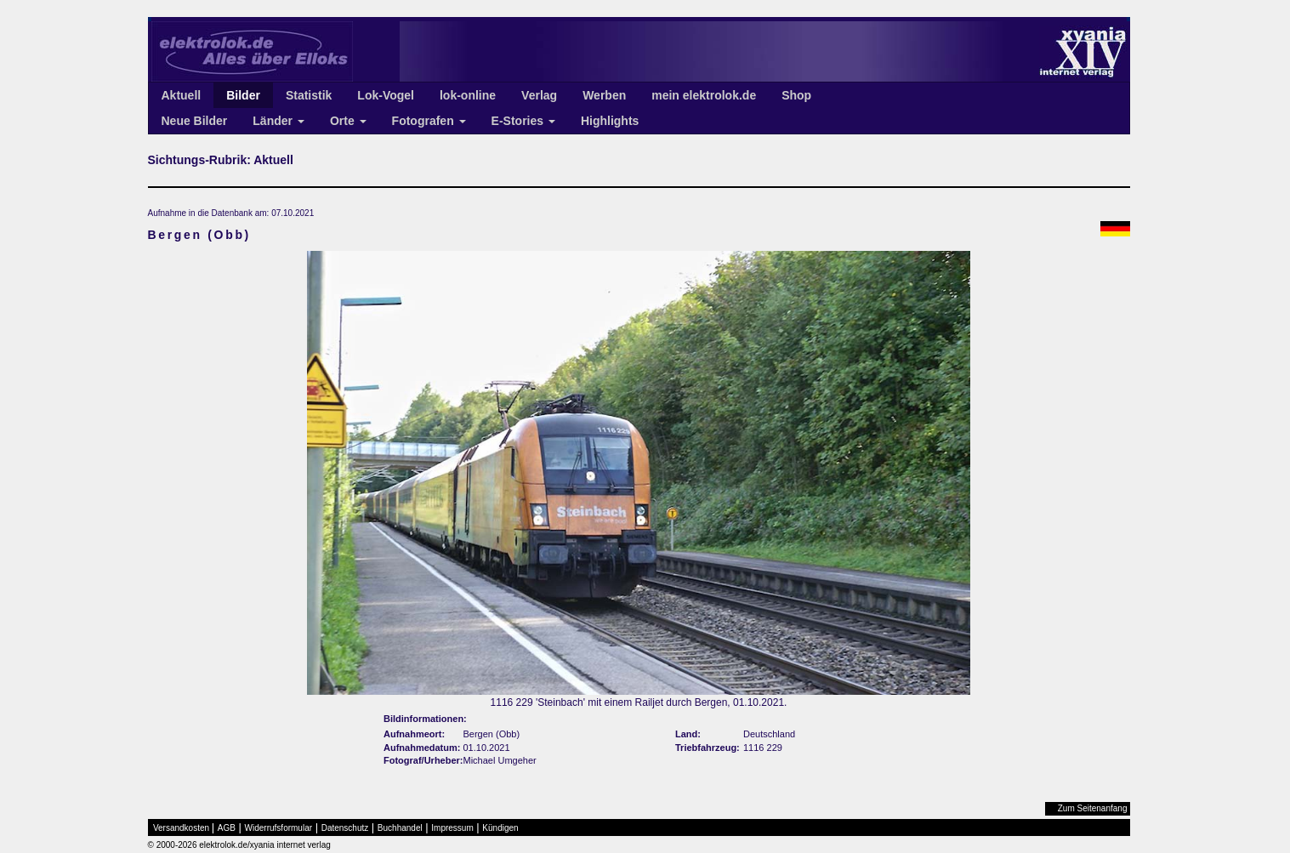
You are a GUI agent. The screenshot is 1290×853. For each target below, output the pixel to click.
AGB (227, 828)
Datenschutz (345, 828)
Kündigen (500, 828)
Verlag (539, 95)
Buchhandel (400, 828)
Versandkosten (181, 828)
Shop (796, 95)
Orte (348, 121)
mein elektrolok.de (703, 95)
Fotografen (429, 121)
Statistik (309, 95)
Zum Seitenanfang (1093, 808)
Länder (278, 121)
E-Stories (523, 121)
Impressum (452, 828)
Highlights (610, 121)
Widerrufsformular (278, 828)
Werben (604, 95)
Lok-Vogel (385, 95)
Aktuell (182, 95)
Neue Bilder (195, 121)
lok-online (468, 95)
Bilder (243, 95)
